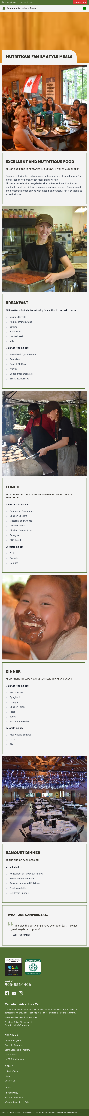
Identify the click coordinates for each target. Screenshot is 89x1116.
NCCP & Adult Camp (14, 1059)
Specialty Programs (14, 1045)
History (8, 1076)
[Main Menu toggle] (84, 8)
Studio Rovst (72, 1112)
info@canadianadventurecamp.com (21, 1017)
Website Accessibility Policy (18, 1102)
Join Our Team (11, 1071)
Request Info (25, 2)
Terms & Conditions (14, 1097)
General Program (13, 1040)
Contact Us (10, 1081)
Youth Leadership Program (17, 1050)
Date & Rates (11, 1054)
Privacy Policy (11, 1093)
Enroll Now (80, 2)
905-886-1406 (9, 2)
